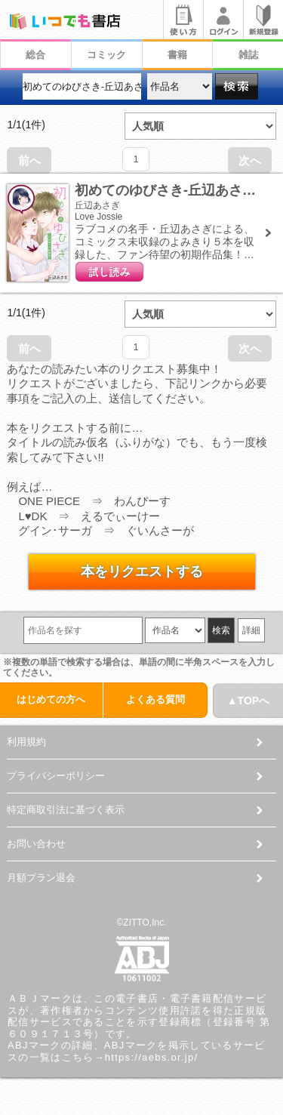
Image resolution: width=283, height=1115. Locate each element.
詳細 (251, 630)
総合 (35, 54)
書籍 (177, 54)
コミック (106, 54)
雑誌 (248, 54)
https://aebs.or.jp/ (151, 1057)
